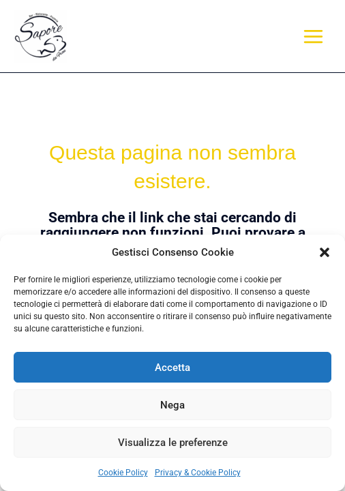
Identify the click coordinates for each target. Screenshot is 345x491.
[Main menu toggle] (313, 36)
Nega (172, 405)
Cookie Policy (123, 472)
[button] (324, 252)
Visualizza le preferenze (173, 442)
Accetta (172, 367)
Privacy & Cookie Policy (198, 472)
